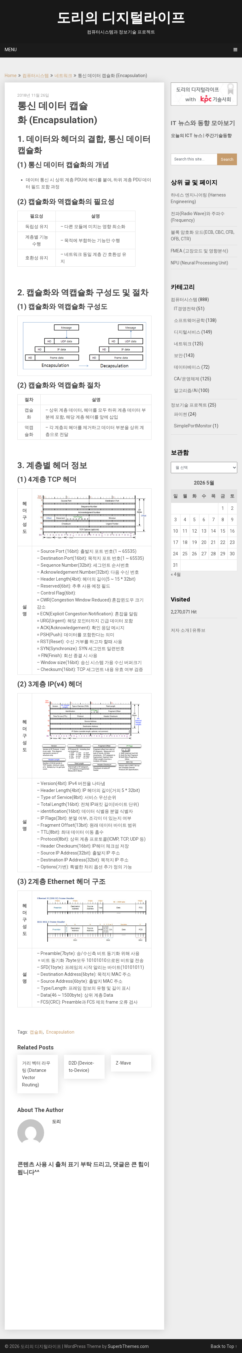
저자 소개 (180, 630)
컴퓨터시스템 (35, 75)
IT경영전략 (184, 308)
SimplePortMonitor (193, 425)
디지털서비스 (187, 332)
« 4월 (176, 574)
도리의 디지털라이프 (121, 17)
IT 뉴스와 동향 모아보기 (203, 123)
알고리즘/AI (186, 390)
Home (11, 75)
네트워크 (63, 75)
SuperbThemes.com (128, 1346)
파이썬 (180, 414)
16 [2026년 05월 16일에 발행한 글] (232, 531)
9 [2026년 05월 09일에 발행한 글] (232, 519)
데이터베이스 (187, 367)
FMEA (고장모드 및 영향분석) (199, 250)
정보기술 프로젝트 (189, 405)
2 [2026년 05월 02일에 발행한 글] (232, 508)
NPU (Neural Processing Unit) (199, 262)
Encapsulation (60, 1032)
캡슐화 (36, 1032)
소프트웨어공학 (189, 320)
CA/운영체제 (186, 378)
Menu (11, 49)
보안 (178, 355)
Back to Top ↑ (224, 1346)
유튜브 (198, 630)
